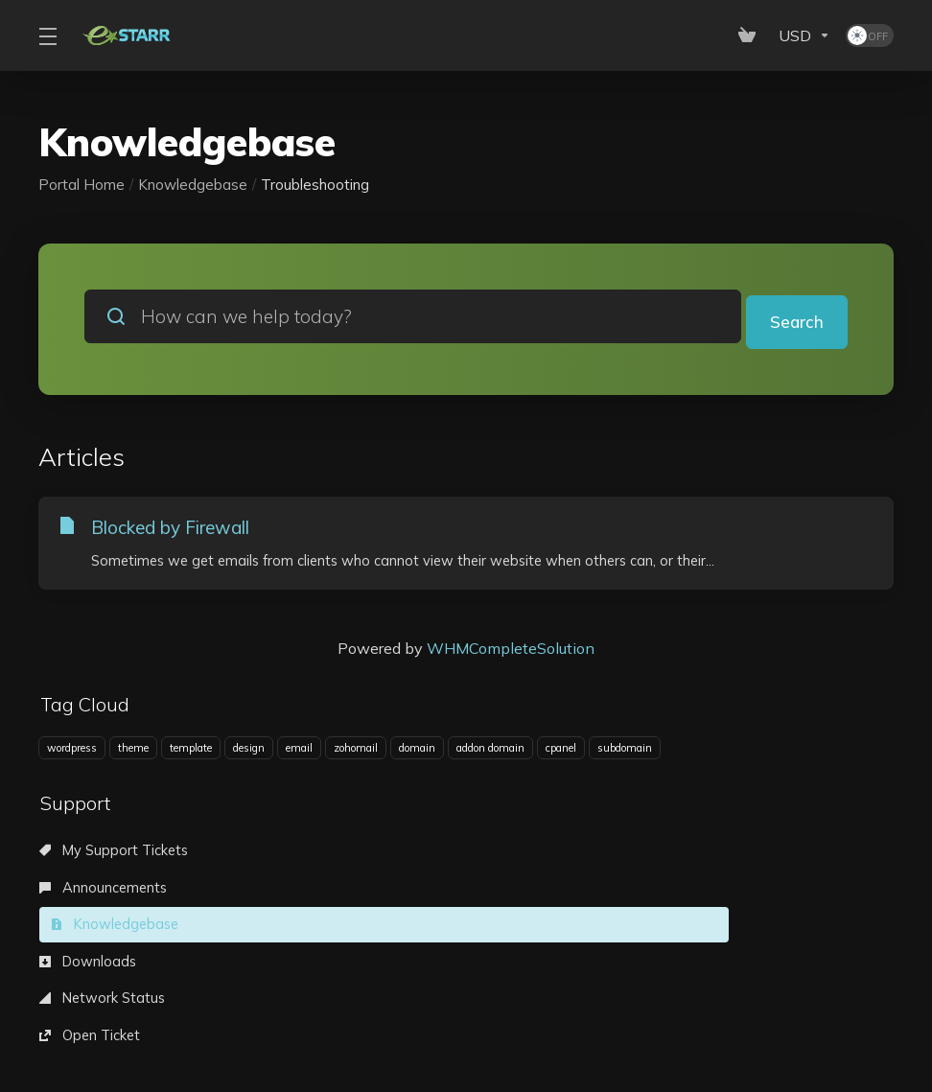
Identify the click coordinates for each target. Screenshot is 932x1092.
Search (794, 316)
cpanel (561, 748)
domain (417, 748)
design (249, 748)
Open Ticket (646, 891)
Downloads (91, 891)
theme (133, 748)
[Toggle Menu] (47, 35)
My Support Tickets (119, 853)
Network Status (381, 891)
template (191, 748)
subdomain (624, 748)
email (299, 748)
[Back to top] (481, 1020)
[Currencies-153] (804, 35)
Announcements (385, 853)
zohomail (356, 748)
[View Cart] (751, 35)
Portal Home (81, 184)
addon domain (490, 748)
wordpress (72, 748)
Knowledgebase (192, 184)
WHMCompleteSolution (510, 649)
